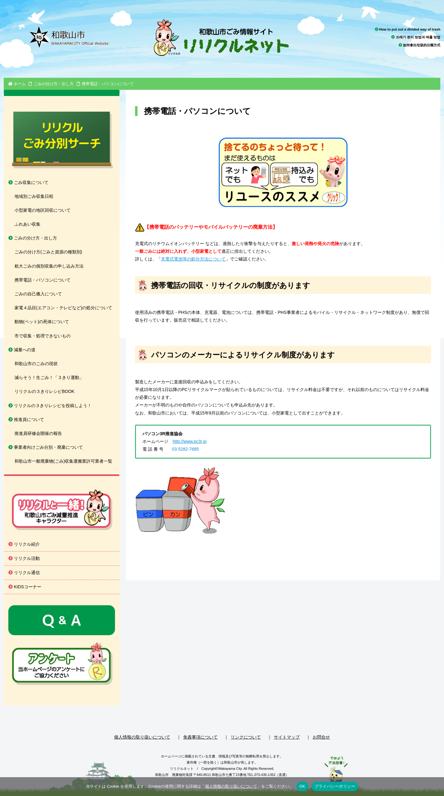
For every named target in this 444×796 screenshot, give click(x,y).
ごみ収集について (28, 182)
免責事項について (200, 737)
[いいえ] (436, 786)
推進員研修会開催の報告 (38, 433)
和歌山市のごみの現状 (36, 363)
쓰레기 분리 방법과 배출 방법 (415, 37)
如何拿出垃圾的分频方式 (419, 45)
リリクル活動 (24, 558)
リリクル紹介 (24, 544)
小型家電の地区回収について (42, 210)
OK (302, 786)
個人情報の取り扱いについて (142, 737)
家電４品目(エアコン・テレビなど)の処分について (63, 307)
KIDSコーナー (24, 586)
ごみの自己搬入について (38, 293)
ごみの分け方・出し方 (32, 237)
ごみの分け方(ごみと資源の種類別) (48, 251)
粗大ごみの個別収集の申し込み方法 (49, 266)
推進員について (26, 419)
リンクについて (246, 737)
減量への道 (21, 349)
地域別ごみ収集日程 (33, 196)
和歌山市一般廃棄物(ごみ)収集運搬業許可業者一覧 (63, 461)
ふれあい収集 (27, 224)
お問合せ (321, 737)
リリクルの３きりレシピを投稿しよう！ (50, 405)
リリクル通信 (24, 572)
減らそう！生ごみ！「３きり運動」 (49, 377)
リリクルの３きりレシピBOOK (44, 391)
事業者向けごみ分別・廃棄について (45, 447)
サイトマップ (287, 737)
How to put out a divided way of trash (407, 29)
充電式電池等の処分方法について (193, 258)
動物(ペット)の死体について (41, 321)
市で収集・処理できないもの (42, 335)
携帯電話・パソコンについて (42, 279)
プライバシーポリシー (335, 786)
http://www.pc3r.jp (190, 441)
